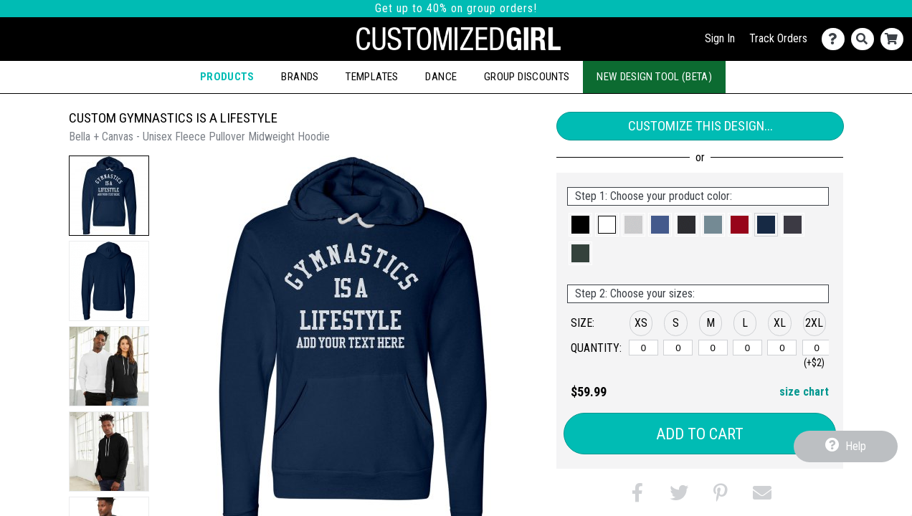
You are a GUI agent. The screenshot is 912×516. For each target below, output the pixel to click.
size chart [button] (804, 391)
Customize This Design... (700, 126)
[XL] (782, 347)
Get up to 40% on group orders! (456, 8)
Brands (299, 76)
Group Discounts (526, 76)
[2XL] (817, 347)
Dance (441, 76)
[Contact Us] (836, 39)
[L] (747, 347)
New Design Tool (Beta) (654, 76)
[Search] (865, 39)
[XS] (643, 347)
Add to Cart (700, 434)
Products (227, 76)
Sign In (720, 38)
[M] (713, 347)
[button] (109, 195)
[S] (678, 347)
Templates (372, 76)
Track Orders (778, 38)
